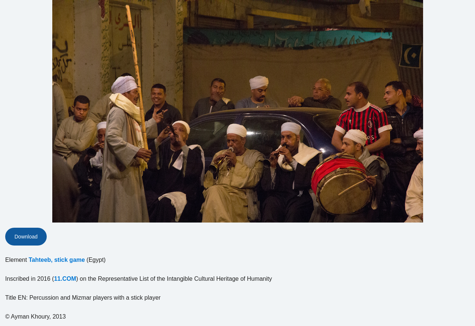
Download (25, 237)
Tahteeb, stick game (57, 260)
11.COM (65, 279)
